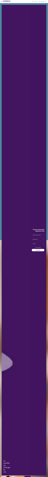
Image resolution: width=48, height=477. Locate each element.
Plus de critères (38, 247)
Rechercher (38, 250)
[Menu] (2, 1)
